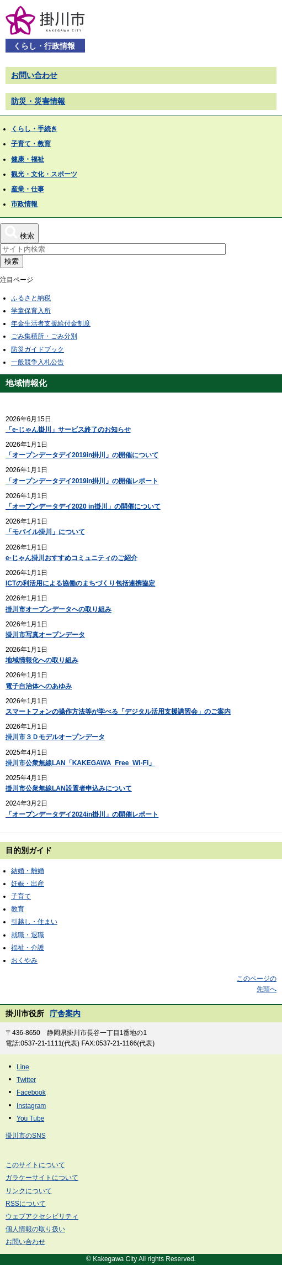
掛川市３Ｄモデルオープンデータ (55, 737)
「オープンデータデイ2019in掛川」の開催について (82, 455)
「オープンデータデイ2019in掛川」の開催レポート (82, 481)
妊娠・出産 (27, 883)
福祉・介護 (27, 948)
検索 (11, 261)
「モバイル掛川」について (45, 532)
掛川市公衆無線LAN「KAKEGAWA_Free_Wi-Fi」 (80, 763)
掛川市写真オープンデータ (45, 635)
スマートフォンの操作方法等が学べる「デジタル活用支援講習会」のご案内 (118, 711)
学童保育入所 (31, 311)
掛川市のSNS (26, 1135)
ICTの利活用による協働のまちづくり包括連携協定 (80, 583)
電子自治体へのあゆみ (39, 686)
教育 (17, 909)
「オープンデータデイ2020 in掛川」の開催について (83, 506)
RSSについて (26, 1204)
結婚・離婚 (27, 871)
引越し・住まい (34, 922)
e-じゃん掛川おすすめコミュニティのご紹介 (71, 558)
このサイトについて (35, 1165)
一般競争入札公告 (37, 362)
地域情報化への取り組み (42, 660)
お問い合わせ (34, 75)
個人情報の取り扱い (35, 1229)
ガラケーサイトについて (42, 1178)
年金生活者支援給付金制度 (51, 323)
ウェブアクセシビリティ (42, 1216)
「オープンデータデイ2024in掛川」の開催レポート (82, 814)
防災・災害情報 (38, 101)
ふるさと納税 (31, 298)
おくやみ (24, 960)
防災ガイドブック (37, 349)
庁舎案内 (65, 1013)
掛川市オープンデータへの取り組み (58, 609)
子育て (21, 896)
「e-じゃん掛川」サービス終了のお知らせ (68, 429)
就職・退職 (27, 935)
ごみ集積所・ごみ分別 (44, 336)
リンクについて (29, 1191)
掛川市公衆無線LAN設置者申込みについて (69, 788)
